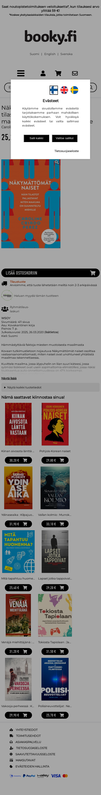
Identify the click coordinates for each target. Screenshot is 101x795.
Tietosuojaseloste (66, 151)
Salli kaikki (36, 138)
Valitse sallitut (65, 138)
